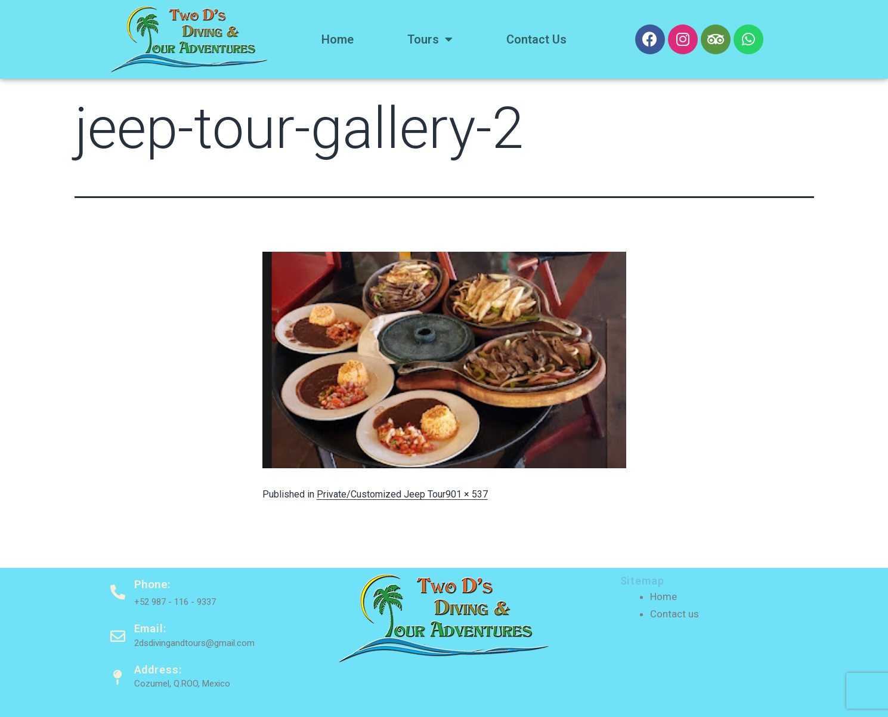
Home (337, 39)
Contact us (536, 39)
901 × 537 (466, 494)
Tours (430, 39)
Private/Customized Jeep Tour (381, 494)
